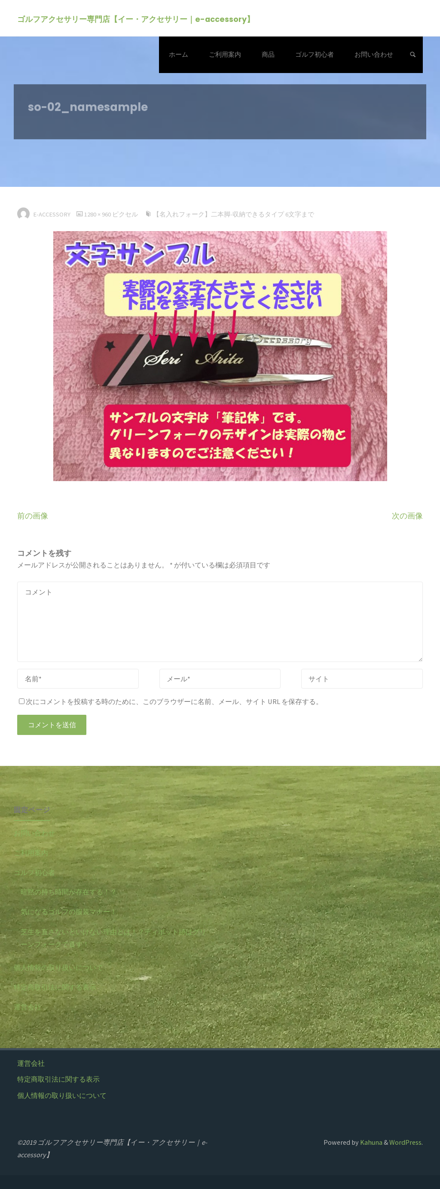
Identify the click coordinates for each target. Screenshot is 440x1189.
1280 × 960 (98, 214)
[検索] (413, 55)
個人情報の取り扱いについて (58, 967)
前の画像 (32, 516)
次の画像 (407, 516)
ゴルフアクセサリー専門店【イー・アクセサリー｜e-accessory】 (135, 18)
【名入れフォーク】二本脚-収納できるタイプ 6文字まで (233, 214)
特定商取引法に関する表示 (55, 987)
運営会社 (27, 1007)
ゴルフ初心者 (34, 872)
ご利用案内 (31, 852)
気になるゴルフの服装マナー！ (69, 911)
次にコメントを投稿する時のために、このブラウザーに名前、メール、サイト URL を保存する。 (171, 701)
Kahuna (370, 1142)
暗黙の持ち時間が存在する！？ (69, 891)
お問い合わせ (34, 833)
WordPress (405, 1142)
